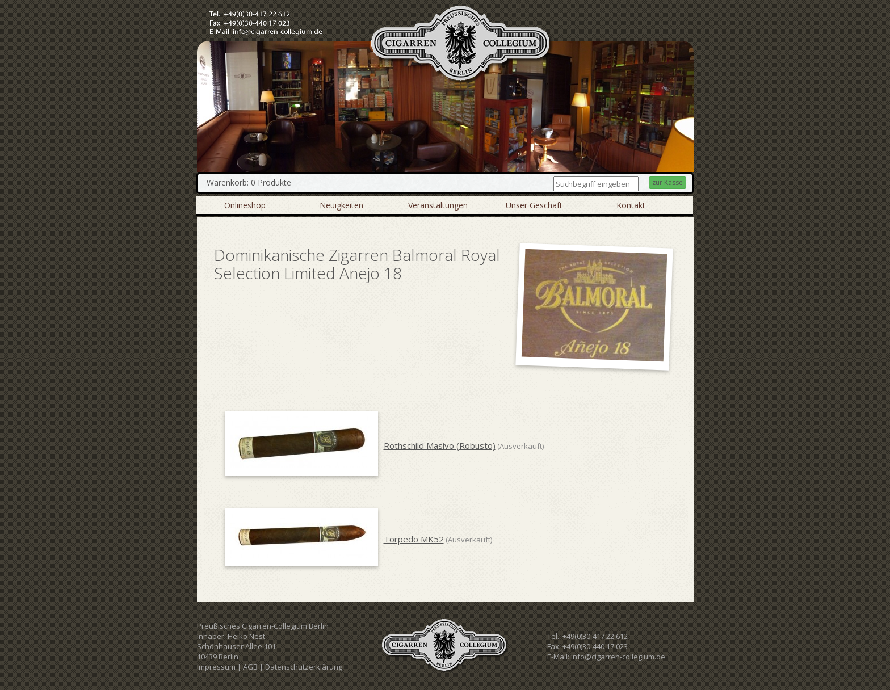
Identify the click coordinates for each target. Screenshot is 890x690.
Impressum (216, 667)
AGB (250, 667)
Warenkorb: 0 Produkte (249, 182)
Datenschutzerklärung (303, 667)
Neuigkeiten (341, 205)
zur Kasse (667, 182)
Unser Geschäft (534, 205)
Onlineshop (245, 205)
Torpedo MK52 (414, 539)
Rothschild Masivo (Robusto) (440, 445)
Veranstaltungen (438, 205)
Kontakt (630, 205)
